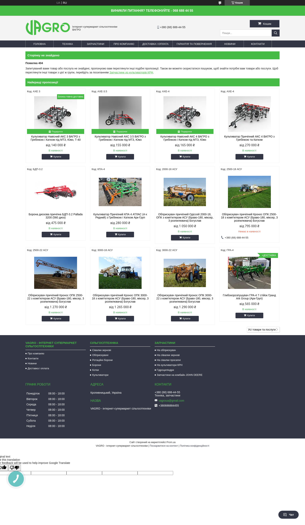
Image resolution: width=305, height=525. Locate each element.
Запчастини (95, 43)
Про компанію (124, 43)
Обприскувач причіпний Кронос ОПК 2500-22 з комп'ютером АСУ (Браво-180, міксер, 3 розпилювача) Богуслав (55, 298)
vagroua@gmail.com (171, 400)
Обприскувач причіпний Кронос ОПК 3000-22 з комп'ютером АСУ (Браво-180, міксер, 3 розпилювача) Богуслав (184, 298)
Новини (229, 43)
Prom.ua (171, 442)
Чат (288, 514)
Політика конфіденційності (194, 445)
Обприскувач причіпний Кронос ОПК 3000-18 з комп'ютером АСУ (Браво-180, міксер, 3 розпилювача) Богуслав (120, 298)
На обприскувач (166, 350)
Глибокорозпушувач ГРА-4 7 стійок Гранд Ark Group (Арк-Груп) (249, 297)
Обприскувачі (100, 355)
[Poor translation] (14, 467)
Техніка (67, 43)
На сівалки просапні (169, 360)
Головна (39, 43)
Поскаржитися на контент (164, 445)
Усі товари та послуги (262, 329)
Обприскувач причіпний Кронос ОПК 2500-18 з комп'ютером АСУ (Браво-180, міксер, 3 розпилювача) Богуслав (249, 217)
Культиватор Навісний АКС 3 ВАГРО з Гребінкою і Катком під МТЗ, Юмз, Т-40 (56, 138)
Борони (96, 364)
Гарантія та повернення (194, 43)
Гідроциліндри (165, 369)
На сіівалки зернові (168, 355)
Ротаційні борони (102, 360)
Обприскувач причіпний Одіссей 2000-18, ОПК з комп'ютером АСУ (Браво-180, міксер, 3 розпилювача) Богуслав (184, 217)
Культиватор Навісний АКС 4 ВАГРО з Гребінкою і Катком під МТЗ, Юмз (184, 138)
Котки (95, 369)
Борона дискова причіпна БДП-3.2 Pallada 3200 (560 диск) (56, 216)
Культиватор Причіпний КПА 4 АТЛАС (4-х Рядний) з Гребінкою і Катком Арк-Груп (120, 216)
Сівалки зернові (101, 350)
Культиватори (100, 374)
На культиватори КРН (169, 364)
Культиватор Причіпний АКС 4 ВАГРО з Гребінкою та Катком (249, 138)
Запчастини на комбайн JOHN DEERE (180, 374)
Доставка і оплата (155, 43)
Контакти (257, 43)
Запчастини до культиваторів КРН (131, 72)
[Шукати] (276, 33)
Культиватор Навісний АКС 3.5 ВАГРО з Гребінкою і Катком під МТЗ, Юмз (120, 138)
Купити (57, 156)
